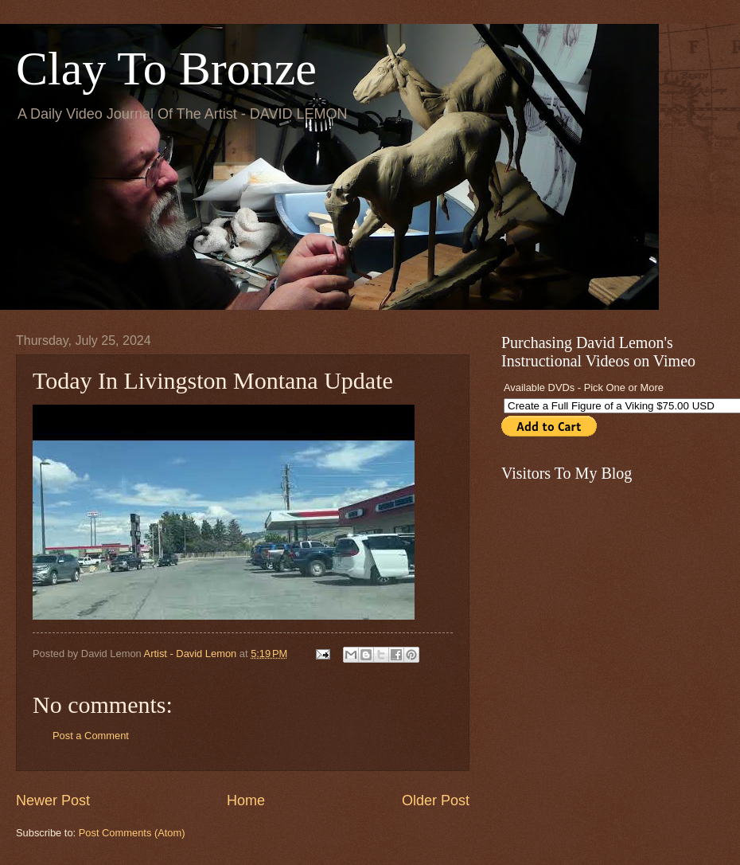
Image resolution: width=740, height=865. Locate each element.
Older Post (435, 800)
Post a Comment (91, 736)
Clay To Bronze (166, 68)
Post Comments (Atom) (132, 833)
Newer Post (53, 800)
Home (246, 800)
